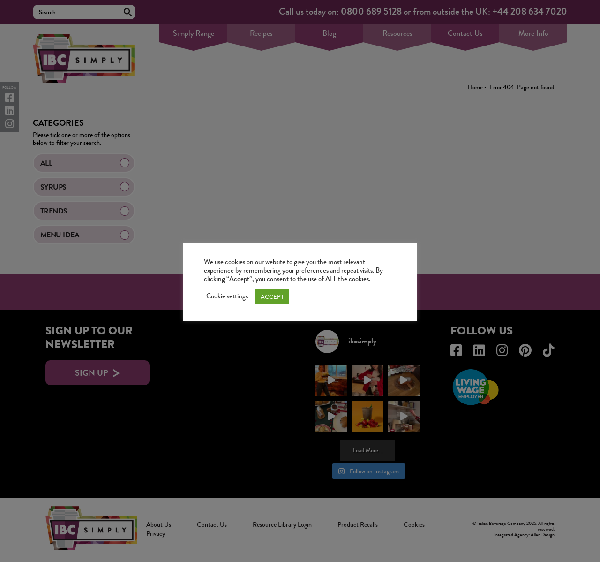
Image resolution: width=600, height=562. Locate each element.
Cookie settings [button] (227, 296)
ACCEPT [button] (272, 296)
